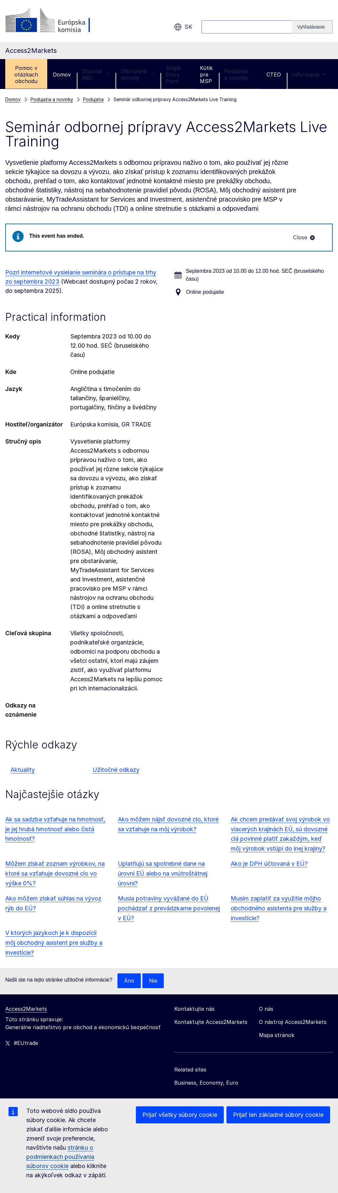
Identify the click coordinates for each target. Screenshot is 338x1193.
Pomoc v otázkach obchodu (26, 74)
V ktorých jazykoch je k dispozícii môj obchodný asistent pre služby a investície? (53, 944)
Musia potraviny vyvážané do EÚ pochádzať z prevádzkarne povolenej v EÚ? (169, 909)
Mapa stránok (276, 1036)
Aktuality (23, 770)
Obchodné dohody (138, 74)
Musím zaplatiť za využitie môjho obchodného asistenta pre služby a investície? (279, 909)
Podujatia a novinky (239, 74)
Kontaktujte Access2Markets (210, 1023)
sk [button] (183, 27)
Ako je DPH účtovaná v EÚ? (269, 864)
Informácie (309, 74)
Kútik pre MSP (206, 74)
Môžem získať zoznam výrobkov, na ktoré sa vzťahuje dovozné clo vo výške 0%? (55, 874)
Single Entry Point (177, 74)
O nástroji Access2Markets (293, 1023)
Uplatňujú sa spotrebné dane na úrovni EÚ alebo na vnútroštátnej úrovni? (162, 874)
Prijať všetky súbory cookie (179, 1114)
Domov (62, 74)
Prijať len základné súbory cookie (278, 1114)
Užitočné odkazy (116, 770)
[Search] (312, 26)
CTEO (273, 74)
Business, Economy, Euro (206, 1084)
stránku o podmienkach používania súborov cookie (60, 1156)
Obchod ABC (96, 74)
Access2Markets (26, 1010)
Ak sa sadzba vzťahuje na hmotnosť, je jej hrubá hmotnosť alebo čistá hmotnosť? (55, 830)
